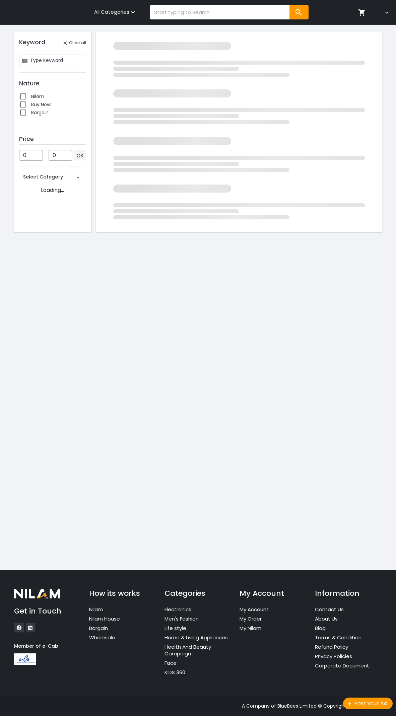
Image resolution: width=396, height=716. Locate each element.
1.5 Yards (41, 501)
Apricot (39, 343)
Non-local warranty (53, 293)
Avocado (41, 367)
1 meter (40, 485)
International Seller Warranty (53, 269)
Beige (37, 375)
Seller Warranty (49, 301)
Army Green (45, 359)
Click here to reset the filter (238, 66)
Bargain (40, 112)
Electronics (177, 609)
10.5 (35, 533)
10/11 (36, 541)
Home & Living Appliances (196, 637)
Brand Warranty (49, 246)
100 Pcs (39, 549)
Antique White (47, 335)
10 (33, 517)
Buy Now (41, 104)
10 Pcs (38, 525)
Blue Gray (42, 399)
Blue (36, 391)
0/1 (34, 477)
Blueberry (42, 407)
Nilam (37, 96)
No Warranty (45, 285)
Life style (175, 628)
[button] (52, 177)
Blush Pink (42, 415)
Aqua (37, 351)
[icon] (19, 628)
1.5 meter (41, 493)
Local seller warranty (55, 277)
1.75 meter (43, 509)
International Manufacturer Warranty (47, 257)
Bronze (39, 423)
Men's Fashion (181, 618)
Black (37, 383)
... (32, 469)
